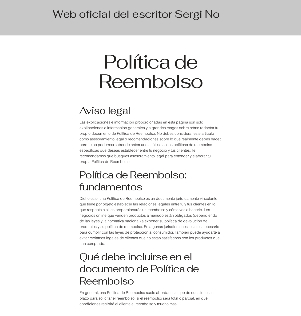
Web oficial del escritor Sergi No (136, 14)
